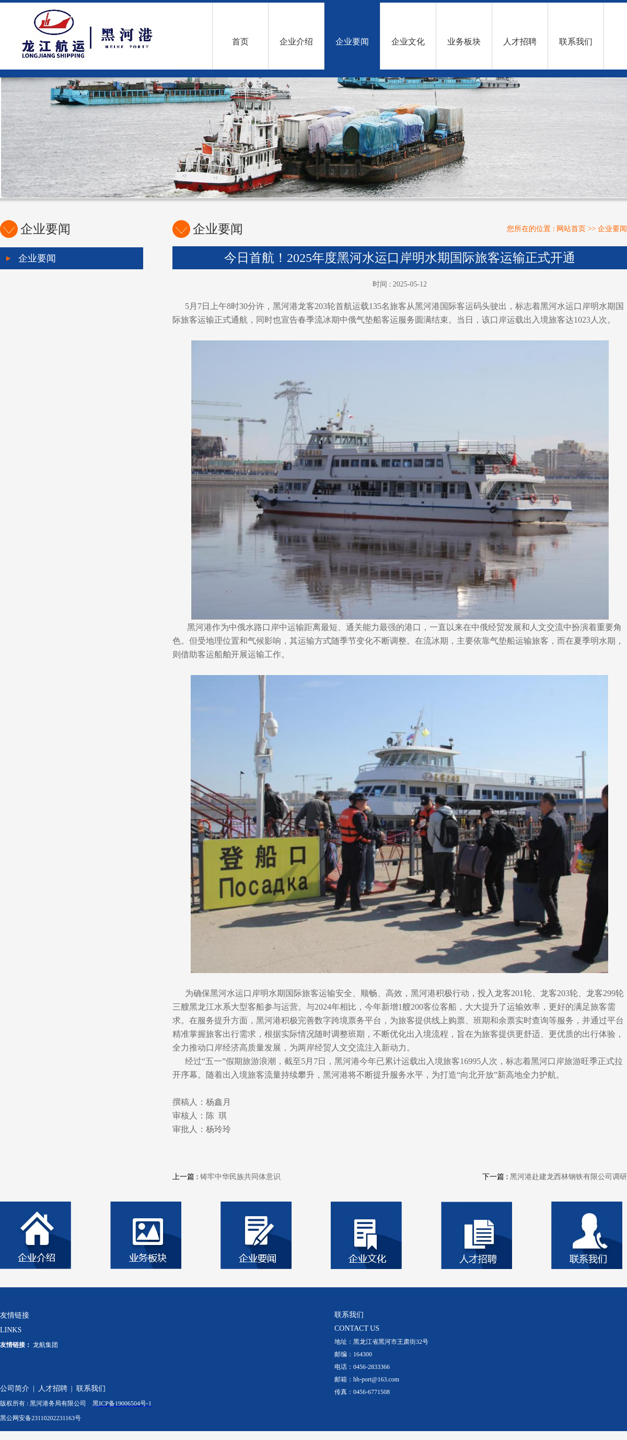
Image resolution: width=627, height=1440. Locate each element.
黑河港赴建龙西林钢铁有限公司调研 (568, 1177)
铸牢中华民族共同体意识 (240, 1177)
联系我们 (576, 41)
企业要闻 (352, 41)
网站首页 (571, 229)
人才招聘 (520, 41)
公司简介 (14, 1388)
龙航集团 (45, 1344)
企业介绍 (296, 41)
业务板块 (464, 41)
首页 (240, 41)
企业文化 (408, 41)
